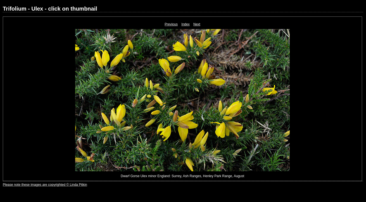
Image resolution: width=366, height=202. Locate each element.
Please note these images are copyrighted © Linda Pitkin (45, 185)
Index (185, 24)
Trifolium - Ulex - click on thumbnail (50, 9)
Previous (171, 24)
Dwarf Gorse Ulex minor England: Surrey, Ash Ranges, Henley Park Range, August (182, 176)
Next (196, 24)
